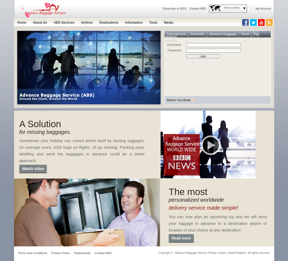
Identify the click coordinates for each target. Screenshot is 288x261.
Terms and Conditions (32, 253)
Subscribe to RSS (174, 8)
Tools (153, 22)
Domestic (197, 34)
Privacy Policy (60, 253)
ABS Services (64, 22)
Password (174, 50)
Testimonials (82, 253)
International (176, 34)
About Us (40, 22)
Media (168, 22)
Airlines (87, 22)
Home (22, 22)
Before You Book (179, 100)
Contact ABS (197, 8)
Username (174, 44)
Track (245, 34)
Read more (181, 238)
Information (134, 22)
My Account (263, 8)
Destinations (108, 22)
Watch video (33, 169)
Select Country (231, 7)
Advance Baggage (223, 34)
